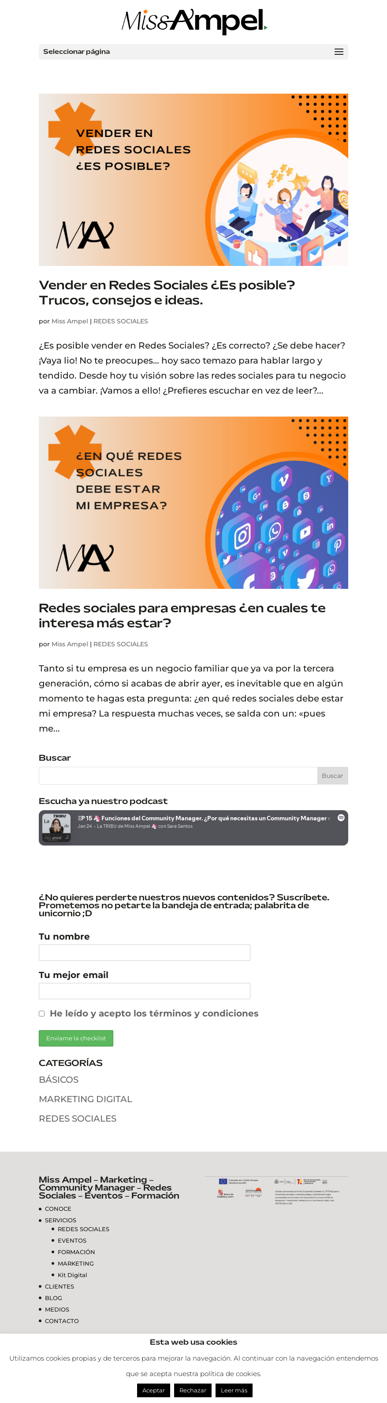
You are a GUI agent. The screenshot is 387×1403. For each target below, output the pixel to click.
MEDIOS (57, 1309)
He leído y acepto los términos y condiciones (154, 1013)
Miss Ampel (70, 321)
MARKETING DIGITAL (85, 1099)
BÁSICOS (58, 1079)
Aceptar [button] (153, 1390)
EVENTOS (72, 1240)
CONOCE (58, 1208)
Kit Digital (72, 1274)
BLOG (53, 1297)
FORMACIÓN (76, 1251)
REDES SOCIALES (120, 321)
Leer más (234, 1390)
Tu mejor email (73, 975)
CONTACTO (62, 1320)
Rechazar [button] (192, 1390)
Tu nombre (64, 936)
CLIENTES (59, 1286)
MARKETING (76, 1263)
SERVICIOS (60, 1220)
